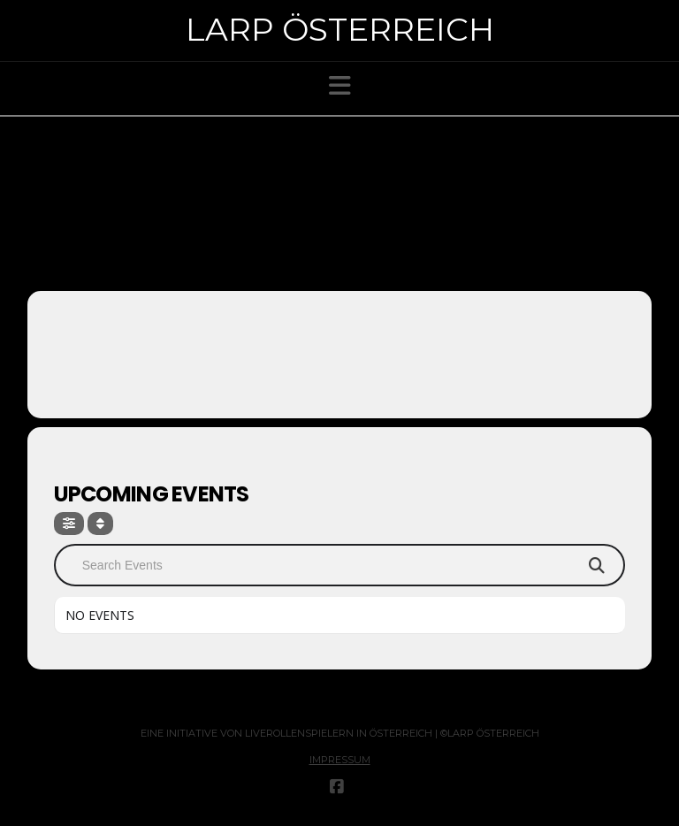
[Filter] (69, 523)
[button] (340, 85)
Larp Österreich (340, 29)
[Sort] (100, 523)
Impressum (339, 759)
